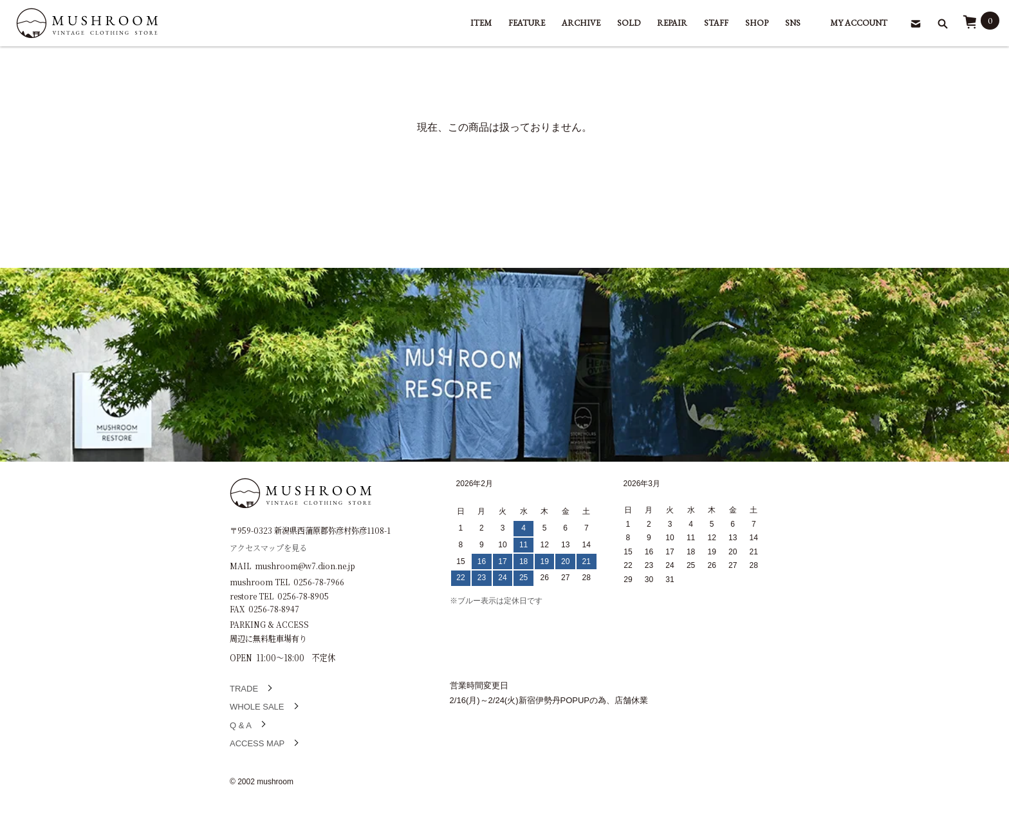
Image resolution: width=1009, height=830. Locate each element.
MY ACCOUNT (858, 22)
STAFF (716, 22)
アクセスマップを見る (268, 547)
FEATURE (526, 22)
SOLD (628, 22)
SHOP (756, 22)
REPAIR (672, 22)
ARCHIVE (581, 22)
